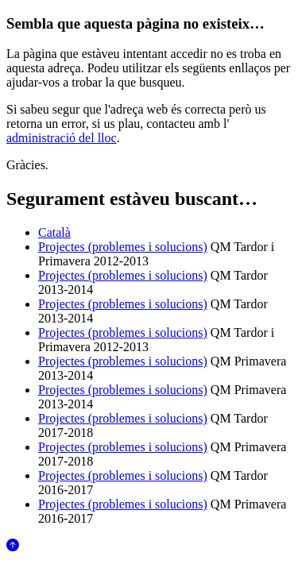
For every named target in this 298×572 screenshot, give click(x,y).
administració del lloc (61, 138)
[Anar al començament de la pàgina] (12, 547)
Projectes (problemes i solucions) (122, 246)
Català (54, 232)
